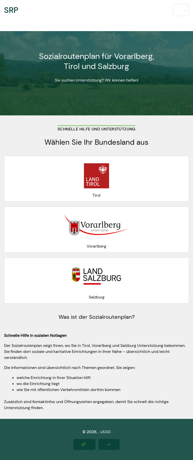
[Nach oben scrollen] (109, 444)
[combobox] (181, 10)
